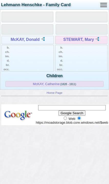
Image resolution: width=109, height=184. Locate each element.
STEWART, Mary (78, 39)
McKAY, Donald (25, 39)
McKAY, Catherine (46, 84)
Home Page (55, 92)
